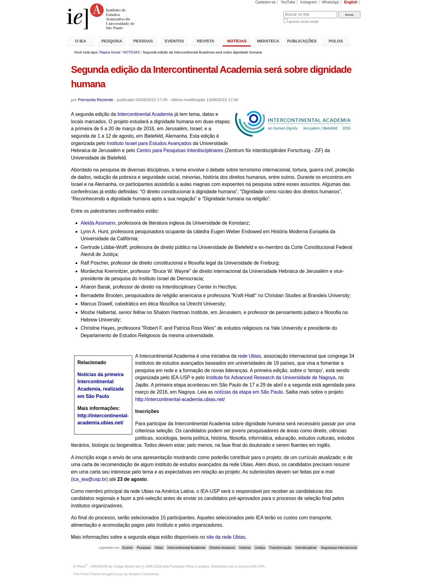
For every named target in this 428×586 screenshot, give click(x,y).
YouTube (288, 2)
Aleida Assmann (98, 223)
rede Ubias (249, 356)
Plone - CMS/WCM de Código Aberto (106, 566)
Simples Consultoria (144, 574)
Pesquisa (143, 547)
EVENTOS (174, 41)
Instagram (308, 2)
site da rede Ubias (225, 537)
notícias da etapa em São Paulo (248, 392)
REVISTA (205, 41)
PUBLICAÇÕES (302, 41)
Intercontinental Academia (145, 114)
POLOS (336, 41)
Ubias (159, 547)
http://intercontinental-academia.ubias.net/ (180, 399)
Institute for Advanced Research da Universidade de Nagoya (270, 377)
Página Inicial (109, 52)
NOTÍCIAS (237, 41)
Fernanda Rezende (95, 99)
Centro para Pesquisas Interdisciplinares (180, 150)
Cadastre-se (265, 2)
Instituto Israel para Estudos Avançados (148, 143)
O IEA (80, 41)
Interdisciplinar (306, 547)
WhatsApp (330, 2)
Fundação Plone (182, 566)
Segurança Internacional (339, 547)
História (244, 547)
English (351, 2)
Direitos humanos (222, 547)
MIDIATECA (268, 41)
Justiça (260, 547)
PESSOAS (143, 41)
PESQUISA (111, 41)
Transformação (280, 547)
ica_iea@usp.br (89, 479)
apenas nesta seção (303, 21)
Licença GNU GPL (251, 566)
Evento (127, 547)
